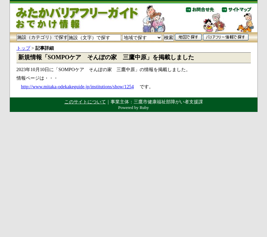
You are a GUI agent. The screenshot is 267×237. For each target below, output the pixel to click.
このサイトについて (85, 101)
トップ (23, 48)
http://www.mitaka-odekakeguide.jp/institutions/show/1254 (77, 86)
